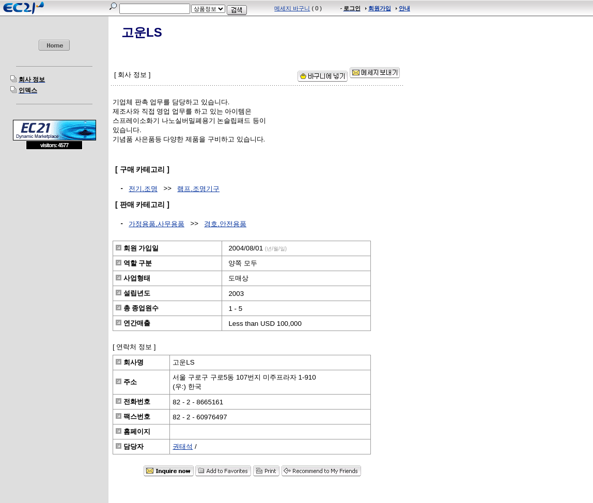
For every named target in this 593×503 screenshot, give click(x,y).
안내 (404, 8)
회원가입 (379, 8)
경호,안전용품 (225, 224)
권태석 (183, 446)
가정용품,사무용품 (156, 224)
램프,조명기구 (198, 189)
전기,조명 (143, 189)
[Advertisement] (54, 224)
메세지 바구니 (292, 8)
